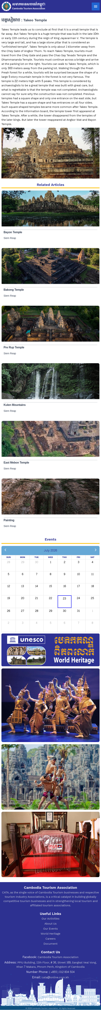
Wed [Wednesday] (50, 557)
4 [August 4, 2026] (36, 622)
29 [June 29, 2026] (22, 562)
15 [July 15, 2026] (50, 586)
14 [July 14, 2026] (36, 586)
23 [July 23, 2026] (64, 598)
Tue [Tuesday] (36, 557)
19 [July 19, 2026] (8, 598)
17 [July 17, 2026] (78, 586)
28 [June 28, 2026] (8, 562)
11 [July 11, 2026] (92, 574)
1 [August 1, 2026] (92, 610)
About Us (50, 923)
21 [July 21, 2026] (36, 598)
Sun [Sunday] (8, 557)
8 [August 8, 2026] (92, 622)
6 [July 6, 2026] (22, 574)
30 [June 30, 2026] (36, 562)
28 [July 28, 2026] (36, 610)
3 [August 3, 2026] (22, 622)
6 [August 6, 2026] (64, 622)
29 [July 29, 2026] (50, 610)
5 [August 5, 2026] (50, 622)
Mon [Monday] (22, 557)
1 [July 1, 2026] (50, 562)
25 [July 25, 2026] (92, 598)
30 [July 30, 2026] (64, 610)
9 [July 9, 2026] (64, 574)
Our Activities (50, 918)
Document (50, 943)
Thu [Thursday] (64, 557)
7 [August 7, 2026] (78, 622)
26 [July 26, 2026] (8, 610)
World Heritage (50, 933)
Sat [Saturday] (92, 557)
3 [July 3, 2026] (78, 562)
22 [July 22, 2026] (50, 598)
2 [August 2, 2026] (8, 622)
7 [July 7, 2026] (36, 574)
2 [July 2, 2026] (64, 562)
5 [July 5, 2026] (8, 574)
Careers (50, 938)
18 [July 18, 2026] (92, 586)
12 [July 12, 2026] (8, 586)
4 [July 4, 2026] (92, 562)
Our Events (50, 928)
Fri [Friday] (78, 557)
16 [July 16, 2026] (64, 586)
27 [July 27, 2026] (22, 610)
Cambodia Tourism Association (58, 957)
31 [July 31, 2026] (78, 610)
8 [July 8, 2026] (50, 574)
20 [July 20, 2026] (22, 598)
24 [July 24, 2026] (78, 598)
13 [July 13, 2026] (22, 586)
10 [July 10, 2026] (78, 574)
